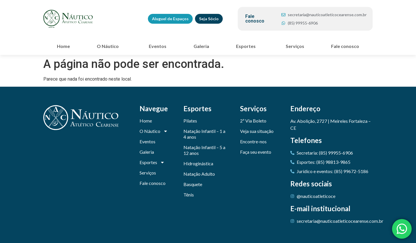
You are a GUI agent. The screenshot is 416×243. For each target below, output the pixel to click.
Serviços (295, 46)
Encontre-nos (253, 141)
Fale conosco (345, 46)
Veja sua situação (257, 131)
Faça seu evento (255, 152)
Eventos (157, 46)
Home (63, 46)
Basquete (192, 184)
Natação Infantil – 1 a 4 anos (204, 134)
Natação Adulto (199, 174)
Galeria (201, 46)
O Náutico (109, 46)
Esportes (247, 46)
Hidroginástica (198, 163)
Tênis (188, 194)
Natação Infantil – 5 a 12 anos (204, 150)
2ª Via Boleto (253, 120)
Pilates (190, 120)
